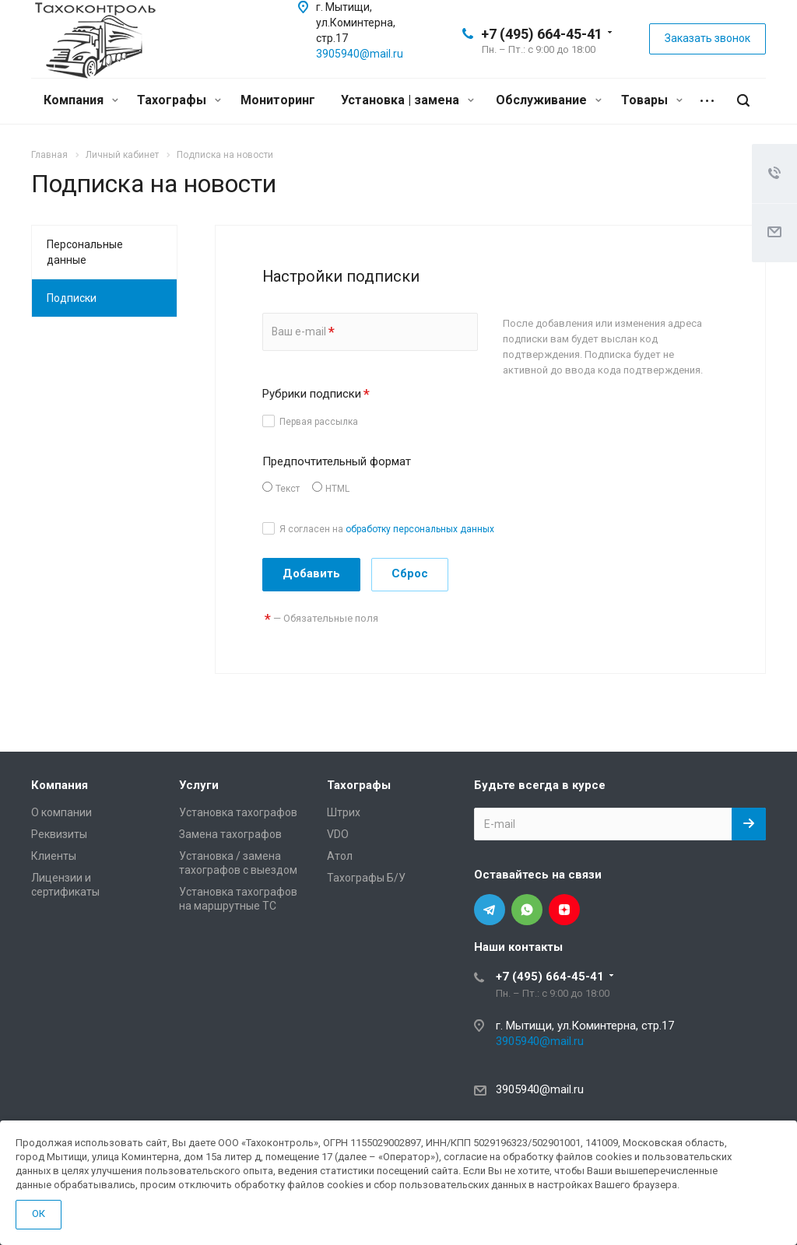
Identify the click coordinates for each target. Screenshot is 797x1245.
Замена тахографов (230, 834)
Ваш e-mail (303, 332)
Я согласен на (386, 529)
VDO (338, 834)
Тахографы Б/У (366, 878)
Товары (652, 100)
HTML (337, 488)
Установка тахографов (238, 812)
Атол (340, 856)
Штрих (343, 812)
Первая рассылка (318, 421)
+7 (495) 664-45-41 (541, 34)
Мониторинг (278, 100)
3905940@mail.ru (359, 53)
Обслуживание (549, 100)
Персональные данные (85, 252)
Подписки (72, 298)
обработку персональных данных (420, 529)
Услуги (199, 785)
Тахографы (179, 100)
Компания (81, 100)
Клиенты (53, 856)
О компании (61, 812)
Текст (288, 488)
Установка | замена (407, 100)
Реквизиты (59, 834)
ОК (38, 1213)
